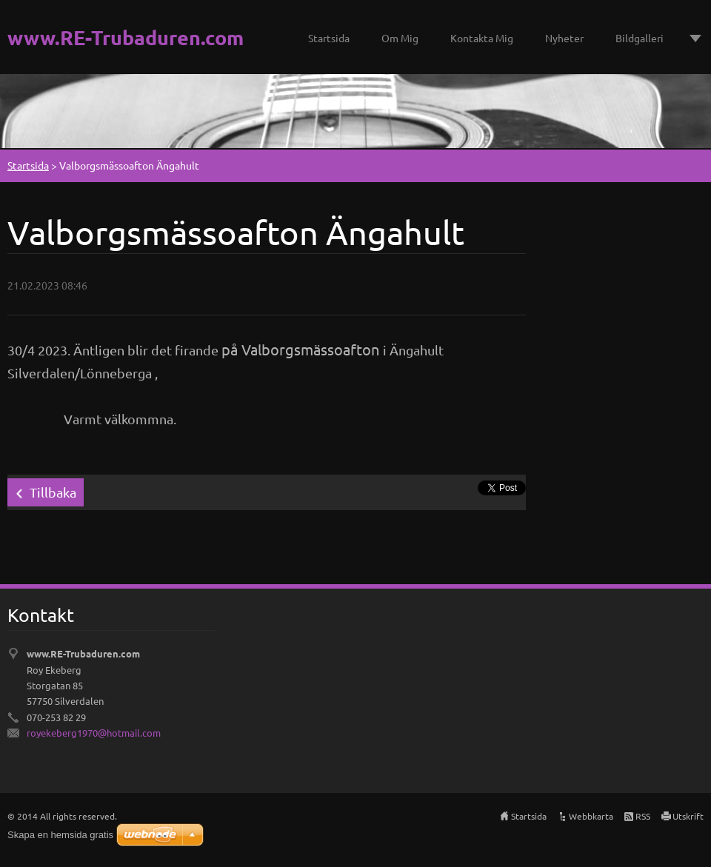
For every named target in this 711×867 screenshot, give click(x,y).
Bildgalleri (639, 37)
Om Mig (399, 37)
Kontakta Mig (481, 37)
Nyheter (564, 37)
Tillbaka (53, 492)
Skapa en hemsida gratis (60, 834)
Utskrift (688, 816)
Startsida (329, 37)
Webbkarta (591, 816)
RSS (642, 816)
